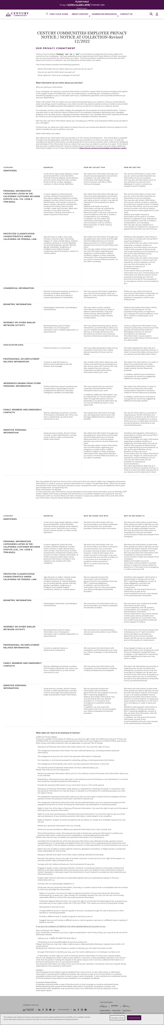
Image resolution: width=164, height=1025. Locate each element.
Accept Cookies (134, 1018)
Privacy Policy (116, 1010)
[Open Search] (151, 14)
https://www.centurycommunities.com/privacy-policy (103, 148)
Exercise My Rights (105, 1013)
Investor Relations (105, 1010)
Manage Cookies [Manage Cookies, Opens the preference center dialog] (117, 1018)
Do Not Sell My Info (118, 1013)
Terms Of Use (126, 1010)
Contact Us (126, 14)
